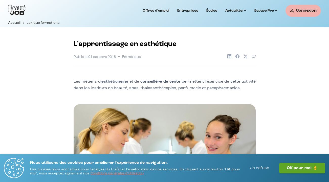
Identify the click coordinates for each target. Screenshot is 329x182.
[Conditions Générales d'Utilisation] (117, 174)
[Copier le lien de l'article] (254, 56)
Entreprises (187, 10)
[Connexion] (303, 11)
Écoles (211, 10)
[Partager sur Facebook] (237, 56)
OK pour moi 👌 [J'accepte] (302, 168)
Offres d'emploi (156, 10)
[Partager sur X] (246, 56)
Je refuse (259, 168)
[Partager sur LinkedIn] (229, 56)
